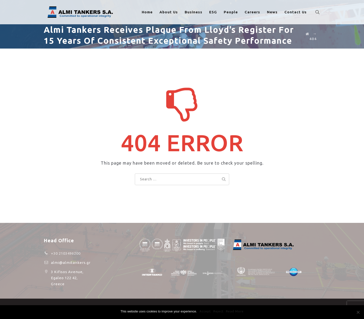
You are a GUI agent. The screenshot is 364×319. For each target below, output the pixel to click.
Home (149, 12)
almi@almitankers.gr (71, 262)
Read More (235, 311)
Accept (205, 311)
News (274, 12)
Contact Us (298, 12)
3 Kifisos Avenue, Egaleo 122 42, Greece (67, 278)
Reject (218, 311)
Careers (255, 12)
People (233, 12)
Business (196, 12)
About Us (171, 12)
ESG (215, 12)
